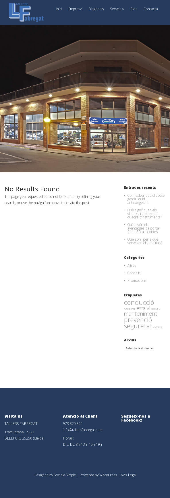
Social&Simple (65, 475)
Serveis (117, 9)
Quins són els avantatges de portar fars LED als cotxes (143, 228)
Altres (131, 265)
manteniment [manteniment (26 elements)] (140, 313)
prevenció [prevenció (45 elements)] (138, 319)
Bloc (133, 9)
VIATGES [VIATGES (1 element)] (157, 327)
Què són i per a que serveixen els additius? (144, 241)
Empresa (75, 9)
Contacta (150, 9)
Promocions (137, 280)
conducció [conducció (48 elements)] (139, 302)
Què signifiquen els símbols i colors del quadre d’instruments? (144, 214)
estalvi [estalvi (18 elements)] (143, 308)
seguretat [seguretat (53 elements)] (138, 325)
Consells (134, 272)
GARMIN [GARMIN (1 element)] (155, 309)
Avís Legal (128, 475)
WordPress (108, 475)
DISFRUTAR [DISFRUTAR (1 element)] (129, 309)
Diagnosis (96, 9)
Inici (59, 9)
